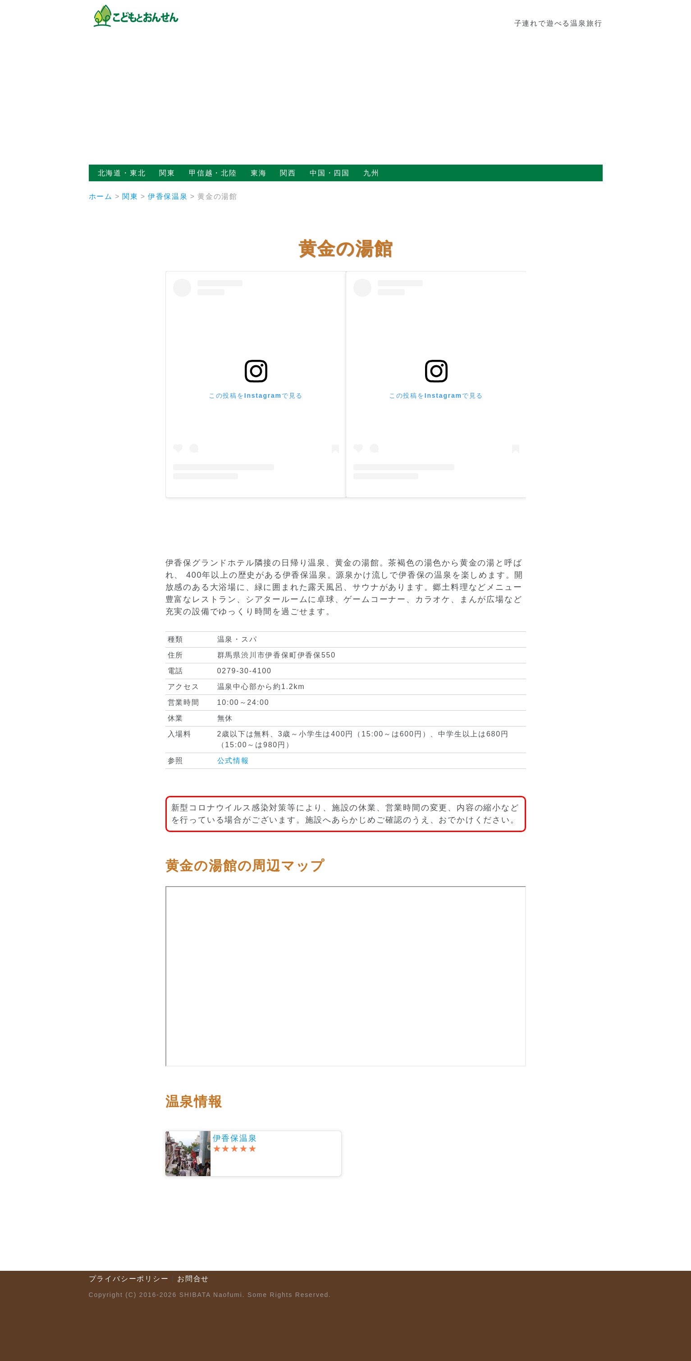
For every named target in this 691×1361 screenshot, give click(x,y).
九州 (371, 173)
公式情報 (233, 760)
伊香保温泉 (168, 196)
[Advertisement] (346, 97)
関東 (167, 173)
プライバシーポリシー (129, 1279)
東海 (259, 173)
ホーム (101, 196)
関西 (288, 173)
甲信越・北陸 (213, 173)
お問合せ (193, 1279)
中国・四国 (330, 173)
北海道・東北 (122, 173)
